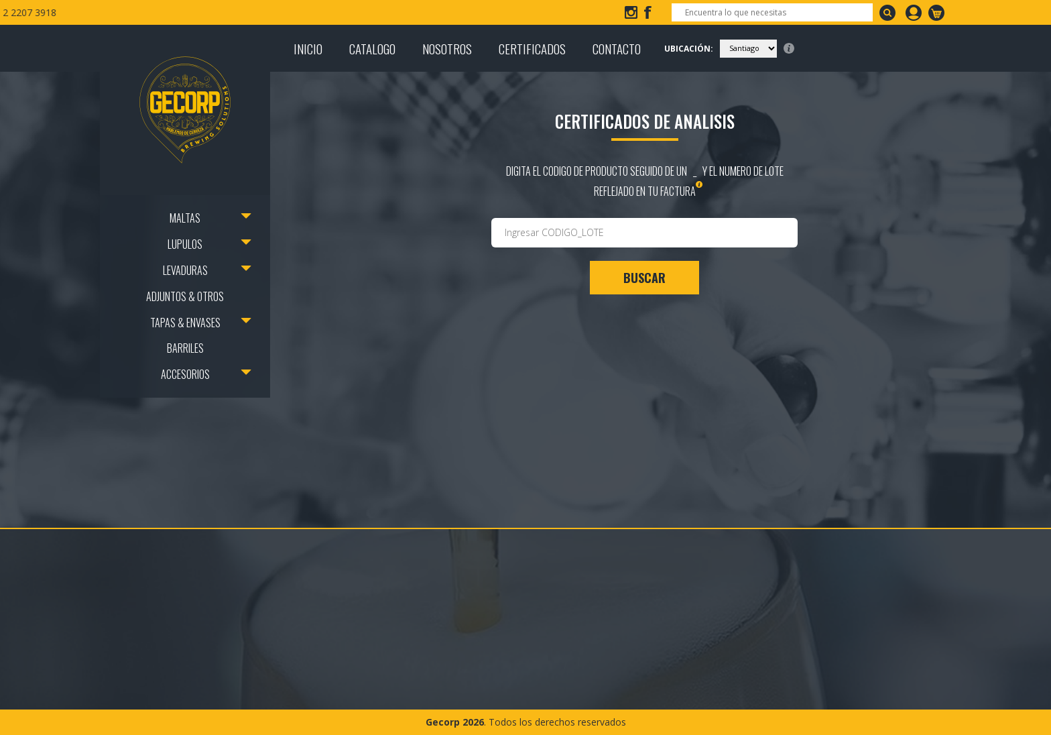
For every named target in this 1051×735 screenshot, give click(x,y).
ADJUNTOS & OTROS (185, 296)
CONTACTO (617, 48)
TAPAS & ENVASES (185, 323)
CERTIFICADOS (532, 48)
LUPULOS (185, 244)
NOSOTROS (447, 48)
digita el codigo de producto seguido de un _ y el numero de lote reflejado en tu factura (645, 181)
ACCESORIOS (185, 374)
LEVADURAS (185, 270)
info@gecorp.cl (161, 12)
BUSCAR (644, 277)
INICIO (308, 48)
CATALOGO (372, 48)
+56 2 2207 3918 (265, 12)
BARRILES (185, 348)
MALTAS (185, 218)
